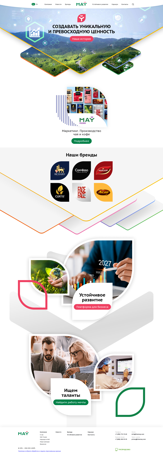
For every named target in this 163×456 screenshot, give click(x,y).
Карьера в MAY (45, 439)
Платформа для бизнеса (92, 307)
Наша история (81, 39)
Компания (48, 4)
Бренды (68, 4)
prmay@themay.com (139, 439)
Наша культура (44, 442)
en (37, 4)
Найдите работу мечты (71, 402)
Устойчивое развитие (100, 4)
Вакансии (43, 444)
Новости (58, 4)
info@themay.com (138, 434)
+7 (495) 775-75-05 (121, 434)
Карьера (115, 4)
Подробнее (81, 141)
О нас (41, 435)
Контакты (125, 4)
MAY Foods (43, 437)
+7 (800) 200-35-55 (121, 439)
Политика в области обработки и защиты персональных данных (39, 451)
